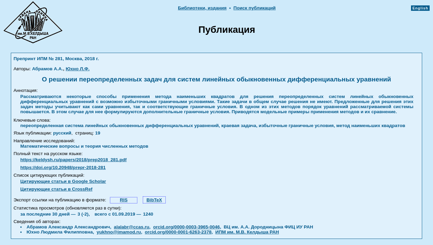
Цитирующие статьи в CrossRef (56, 189)
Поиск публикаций (254, 7)
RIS (124, 199)
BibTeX (154, 199)
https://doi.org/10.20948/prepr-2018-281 (63, 167)
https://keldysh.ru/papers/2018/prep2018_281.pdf (73, 159)
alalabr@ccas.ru (132, 226)
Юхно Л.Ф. (78, 68)
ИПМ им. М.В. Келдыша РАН (247, 232)
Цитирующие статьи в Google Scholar (63, 181)
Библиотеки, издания (202, 7)
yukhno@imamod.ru (119, 232)
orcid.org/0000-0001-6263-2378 (178, 232)
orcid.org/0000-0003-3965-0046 (186, 226)
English (420, 8)
